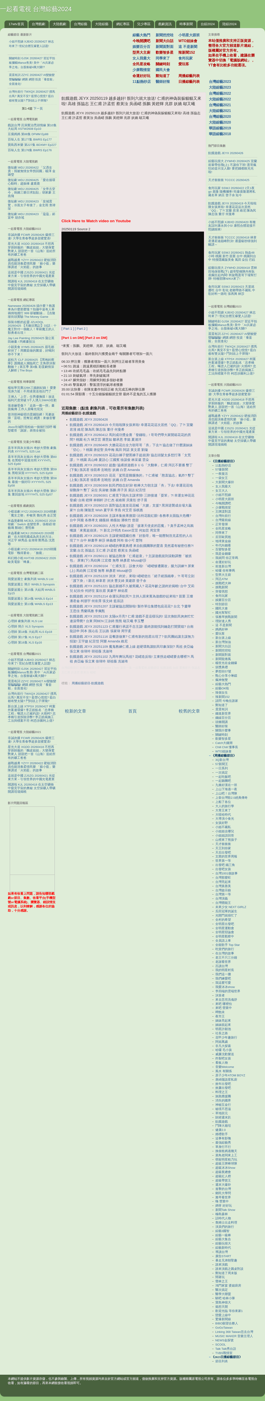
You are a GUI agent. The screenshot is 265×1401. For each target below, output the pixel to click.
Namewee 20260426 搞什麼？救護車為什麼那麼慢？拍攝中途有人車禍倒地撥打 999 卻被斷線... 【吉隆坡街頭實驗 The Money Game (31, 311)
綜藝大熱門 (141, 35)
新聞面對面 (164, 47)
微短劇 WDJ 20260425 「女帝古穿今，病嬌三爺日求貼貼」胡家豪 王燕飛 (31, 192)
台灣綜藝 (80, 24)
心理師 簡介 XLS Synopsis (26, 626)
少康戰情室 (141, 70)
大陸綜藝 (101, 24)
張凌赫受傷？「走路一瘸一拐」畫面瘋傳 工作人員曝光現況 (31, 407)
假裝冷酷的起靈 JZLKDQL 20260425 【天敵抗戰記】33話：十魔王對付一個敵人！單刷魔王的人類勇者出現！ (32, 327)
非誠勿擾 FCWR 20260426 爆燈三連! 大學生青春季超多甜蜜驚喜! (31, 236)
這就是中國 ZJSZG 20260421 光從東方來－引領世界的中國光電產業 (31, 274)
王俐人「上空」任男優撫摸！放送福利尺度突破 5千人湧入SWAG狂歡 (32, 398)
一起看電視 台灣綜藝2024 (36, 9)
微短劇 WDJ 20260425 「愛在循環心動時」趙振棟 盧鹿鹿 (31, 181)
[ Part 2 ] (81, 328)
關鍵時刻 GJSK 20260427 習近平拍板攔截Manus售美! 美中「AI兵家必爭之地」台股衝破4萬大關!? (32, 672)
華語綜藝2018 (220, 134)
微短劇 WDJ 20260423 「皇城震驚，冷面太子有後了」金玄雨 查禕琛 (31, 205)
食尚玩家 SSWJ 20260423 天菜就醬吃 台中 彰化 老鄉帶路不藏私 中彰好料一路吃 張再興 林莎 (231, 290)
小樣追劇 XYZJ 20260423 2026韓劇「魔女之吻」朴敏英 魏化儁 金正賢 (32, 513)
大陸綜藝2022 (220, 99)
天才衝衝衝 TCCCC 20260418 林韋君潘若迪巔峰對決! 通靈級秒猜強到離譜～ (232, 241)
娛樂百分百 (141, 47)
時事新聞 (186, 24)
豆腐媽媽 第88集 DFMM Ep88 (28, 134)
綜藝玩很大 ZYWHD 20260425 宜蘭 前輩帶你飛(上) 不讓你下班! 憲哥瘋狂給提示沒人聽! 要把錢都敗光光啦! (232, 166)
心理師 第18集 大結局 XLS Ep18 (30, 631)
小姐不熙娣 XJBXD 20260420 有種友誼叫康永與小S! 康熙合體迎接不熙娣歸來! (232, 225)
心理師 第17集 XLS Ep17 (25, 637)
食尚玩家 (185, 58)
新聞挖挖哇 (164, 35)
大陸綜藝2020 (220, 122)
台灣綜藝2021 (220, 105)
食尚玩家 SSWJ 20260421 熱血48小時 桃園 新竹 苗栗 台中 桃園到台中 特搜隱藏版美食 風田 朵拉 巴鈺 (232, 256)
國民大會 (163, 70)
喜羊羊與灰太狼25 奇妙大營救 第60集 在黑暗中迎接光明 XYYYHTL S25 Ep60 (32, 460)
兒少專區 (144, 24)
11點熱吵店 (141, 81)
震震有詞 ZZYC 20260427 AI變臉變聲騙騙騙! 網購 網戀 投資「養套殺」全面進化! (32, 685)
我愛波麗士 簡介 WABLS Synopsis (31, 584)
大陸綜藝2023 (220, 87)
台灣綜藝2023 (220, 81)
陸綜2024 (229, 24)
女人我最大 (141, 58)
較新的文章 (75, 711)
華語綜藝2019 (220, 128)
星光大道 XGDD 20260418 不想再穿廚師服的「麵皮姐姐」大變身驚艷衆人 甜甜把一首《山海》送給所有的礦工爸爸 (31, 249)
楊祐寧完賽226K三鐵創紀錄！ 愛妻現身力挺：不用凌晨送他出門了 (32, 389)
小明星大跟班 (189, 35)
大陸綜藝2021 (220, 111)
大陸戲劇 (59, 24)
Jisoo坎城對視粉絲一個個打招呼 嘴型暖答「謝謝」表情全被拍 (32, 428)
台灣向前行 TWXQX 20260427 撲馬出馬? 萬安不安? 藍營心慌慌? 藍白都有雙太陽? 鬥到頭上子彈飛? (32, 697)
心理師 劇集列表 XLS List (25, 621)
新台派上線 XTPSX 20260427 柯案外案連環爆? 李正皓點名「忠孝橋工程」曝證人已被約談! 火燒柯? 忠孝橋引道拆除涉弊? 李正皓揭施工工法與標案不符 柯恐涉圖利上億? (32, 714)
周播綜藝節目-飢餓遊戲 (88, 683)
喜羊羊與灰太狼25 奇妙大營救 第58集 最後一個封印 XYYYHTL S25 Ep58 (32, 482)
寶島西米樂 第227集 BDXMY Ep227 (32, 145)
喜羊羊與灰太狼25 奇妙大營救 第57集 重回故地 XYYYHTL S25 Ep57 (32, 492)
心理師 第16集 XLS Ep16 (25, 642)
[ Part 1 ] (67, 328)
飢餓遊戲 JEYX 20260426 (89, 419)
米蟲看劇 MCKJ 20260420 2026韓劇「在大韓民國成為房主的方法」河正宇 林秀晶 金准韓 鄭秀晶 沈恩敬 (31, 538)
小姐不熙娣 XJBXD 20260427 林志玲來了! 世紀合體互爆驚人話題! (31, 661)
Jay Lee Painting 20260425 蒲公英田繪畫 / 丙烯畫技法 (31, 339)
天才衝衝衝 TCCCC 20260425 (228, 180)
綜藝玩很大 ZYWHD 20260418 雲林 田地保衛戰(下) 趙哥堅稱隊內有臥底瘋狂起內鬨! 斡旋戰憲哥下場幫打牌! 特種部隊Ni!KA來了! (232, 273)
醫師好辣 (163, 81)
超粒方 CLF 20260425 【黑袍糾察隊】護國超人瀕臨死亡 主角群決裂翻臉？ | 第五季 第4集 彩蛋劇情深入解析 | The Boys (31, 365)
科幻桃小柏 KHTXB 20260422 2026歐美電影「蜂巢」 (32, 559)
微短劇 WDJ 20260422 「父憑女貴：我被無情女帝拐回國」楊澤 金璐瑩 (31, 171)
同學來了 (163, 58)
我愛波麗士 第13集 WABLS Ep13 (30, 604)
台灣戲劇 (38, 24)
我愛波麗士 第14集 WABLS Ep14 (30, 598)
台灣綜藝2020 (220, 116)
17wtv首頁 (16, 24)
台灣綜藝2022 (220, 93)
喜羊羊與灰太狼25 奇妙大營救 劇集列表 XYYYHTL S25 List (32, 449)
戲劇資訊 (165, 24)
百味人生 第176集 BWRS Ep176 (30, 150)
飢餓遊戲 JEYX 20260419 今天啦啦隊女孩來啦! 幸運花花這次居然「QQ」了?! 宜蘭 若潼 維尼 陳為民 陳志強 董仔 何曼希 (232, 209)
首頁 (132, 711)
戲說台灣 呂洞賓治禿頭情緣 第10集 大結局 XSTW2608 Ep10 (32, 127)
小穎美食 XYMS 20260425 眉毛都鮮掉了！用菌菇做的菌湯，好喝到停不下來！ (31, 350)
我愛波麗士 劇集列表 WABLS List (30, 579)
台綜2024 (208, 24)
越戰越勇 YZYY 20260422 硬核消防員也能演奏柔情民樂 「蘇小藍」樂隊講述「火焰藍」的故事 (32, 263)
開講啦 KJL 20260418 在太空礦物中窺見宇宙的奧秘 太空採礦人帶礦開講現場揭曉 (31, 285)
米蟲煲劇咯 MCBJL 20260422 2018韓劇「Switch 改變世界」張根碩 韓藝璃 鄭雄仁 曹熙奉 (32, 524)
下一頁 (38, 108)
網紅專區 (123, 24)
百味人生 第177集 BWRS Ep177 (30, 139)
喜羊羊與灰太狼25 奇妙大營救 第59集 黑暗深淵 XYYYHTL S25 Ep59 (32, 471)
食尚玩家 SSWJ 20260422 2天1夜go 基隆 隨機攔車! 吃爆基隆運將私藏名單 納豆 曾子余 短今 (231, 191)
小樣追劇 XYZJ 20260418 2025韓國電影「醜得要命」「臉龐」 (32, 551)
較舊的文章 (189, 711)
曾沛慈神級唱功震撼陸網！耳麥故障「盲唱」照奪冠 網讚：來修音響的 (31, 418)
